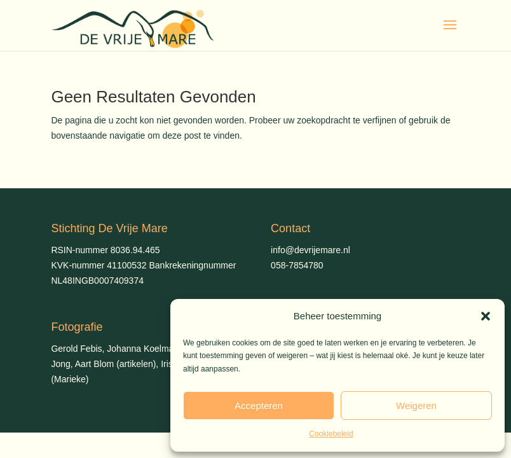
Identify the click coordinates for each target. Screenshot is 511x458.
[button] (485, 316)
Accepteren (259, 405)
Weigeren (416, 405)
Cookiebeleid (331, 433)
